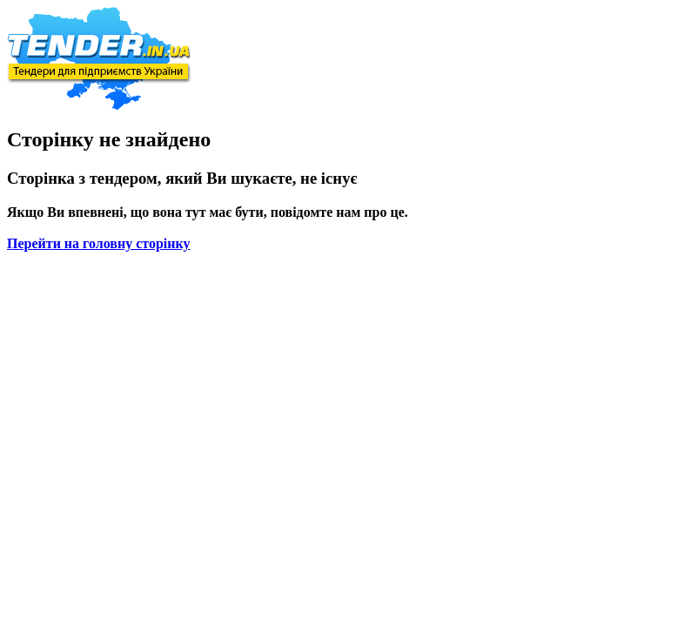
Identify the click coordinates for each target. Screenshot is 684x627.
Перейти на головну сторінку (98, 243)
